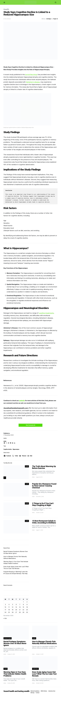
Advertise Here (51, 691)
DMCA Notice (44, 691)
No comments (8, 18)
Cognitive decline (7, 449)
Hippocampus (16, 449)
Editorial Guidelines (34, 691)
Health (6, 9)
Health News (35, 668)
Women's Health (7, 638)
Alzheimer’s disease (33, 82)
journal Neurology (31, 74)
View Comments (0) (30, 425)
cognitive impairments (46, 313)
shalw (4, 441)
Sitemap (32, 692)
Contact (37, 692)
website (22, 400)
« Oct (5, 618)
